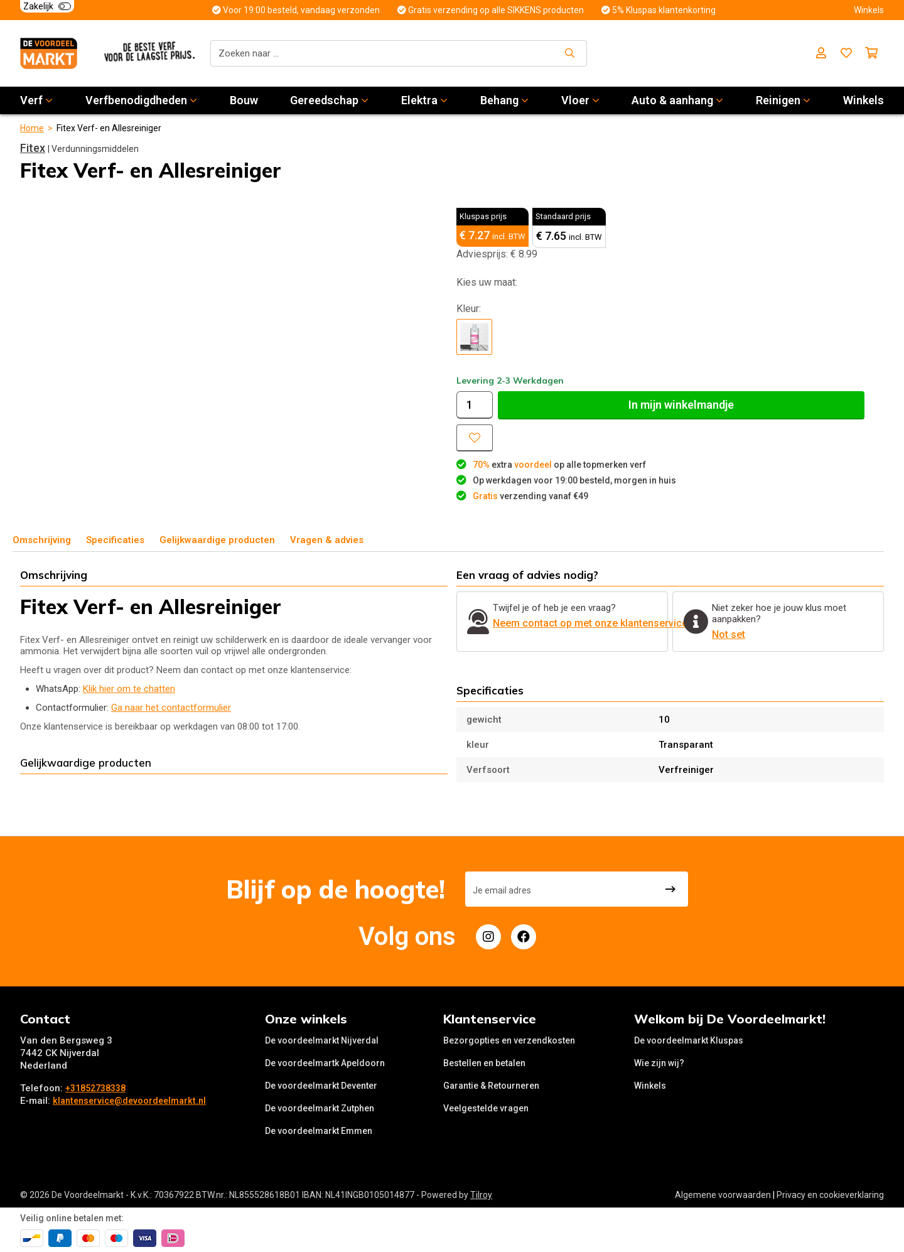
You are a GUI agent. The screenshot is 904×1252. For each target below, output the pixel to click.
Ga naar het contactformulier (171, 707)
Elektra (424, 100)
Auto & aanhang (677, 100)
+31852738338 (95, 1088)
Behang (504, 100)
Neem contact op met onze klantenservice (590, 623)
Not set (728, 634)
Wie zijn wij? (659, 1063)
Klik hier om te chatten (129, 688)
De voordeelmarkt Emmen (318, 1131)
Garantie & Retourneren (491, 1086)
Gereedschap (329, 100)
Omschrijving (42, 540)
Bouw (244, 100)
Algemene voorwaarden (723, 1195)
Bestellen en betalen (484, 1063)
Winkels (863, 100)
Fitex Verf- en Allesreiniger (108, 128)
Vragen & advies (326, 540)
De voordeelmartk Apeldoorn (325, 1063)
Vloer (580, 100)
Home (32, 128)
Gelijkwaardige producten (217, 540)
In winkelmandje (681, 404)
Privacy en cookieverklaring (830, 1195)
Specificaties (115, 540)
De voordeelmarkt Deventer (321, 1086)
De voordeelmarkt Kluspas (688, 1040)
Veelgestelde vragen (486, 1108)
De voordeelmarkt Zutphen (319, 1108)
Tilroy (481, 1195)
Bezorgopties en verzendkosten (509, 1040)
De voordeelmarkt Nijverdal (322, 1040)
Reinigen (783, 100)
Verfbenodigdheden (141, 100)
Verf (36, 100)
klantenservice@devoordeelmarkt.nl (129, 1101)
